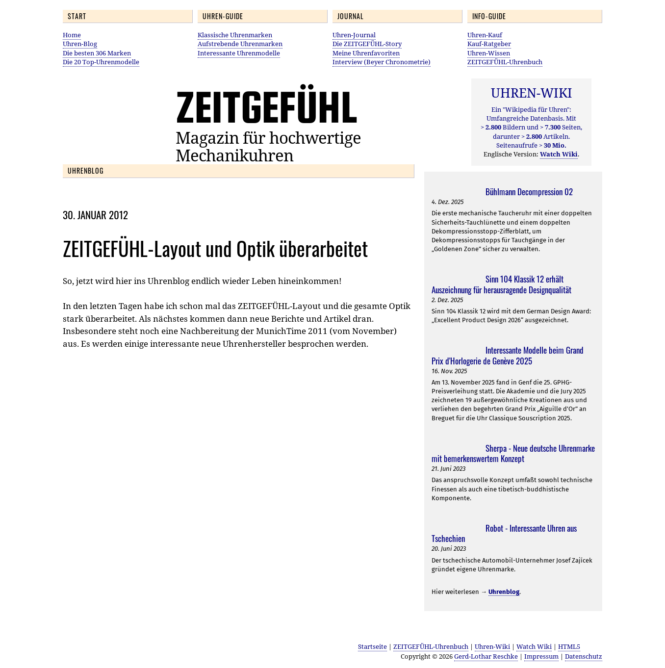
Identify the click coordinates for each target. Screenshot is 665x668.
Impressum (541, 656)
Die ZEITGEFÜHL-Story (367, 43)
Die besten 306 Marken (97, 53)
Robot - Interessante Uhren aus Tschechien (504, 533)
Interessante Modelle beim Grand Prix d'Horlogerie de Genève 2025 (508, 355)
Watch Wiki (534, 646)
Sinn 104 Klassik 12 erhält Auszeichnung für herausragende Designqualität (501, 284)
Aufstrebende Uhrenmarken (240, 43)
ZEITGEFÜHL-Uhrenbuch (504, 61)
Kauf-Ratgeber (489, 43)
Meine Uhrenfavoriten (366, 53)
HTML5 (569, 646)
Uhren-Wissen (488, 53)
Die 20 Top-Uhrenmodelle (101, 61)
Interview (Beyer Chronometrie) (381, 61)
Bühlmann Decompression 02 (529, 191)
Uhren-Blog (80, 43)
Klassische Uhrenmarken (235, 34)
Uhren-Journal (354, 34)
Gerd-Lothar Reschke (486, 656)
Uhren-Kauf (484, 34)
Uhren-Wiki (492, 646)
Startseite (372, 646)
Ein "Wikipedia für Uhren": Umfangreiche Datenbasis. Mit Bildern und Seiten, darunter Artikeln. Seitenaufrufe (531, 127)
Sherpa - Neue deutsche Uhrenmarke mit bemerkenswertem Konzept (513, 453)
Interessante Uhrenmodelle (239, 53)
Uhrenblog (503, 591)
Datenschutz (583, 656)
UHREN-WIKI (531, 93)
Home (72, 34)
